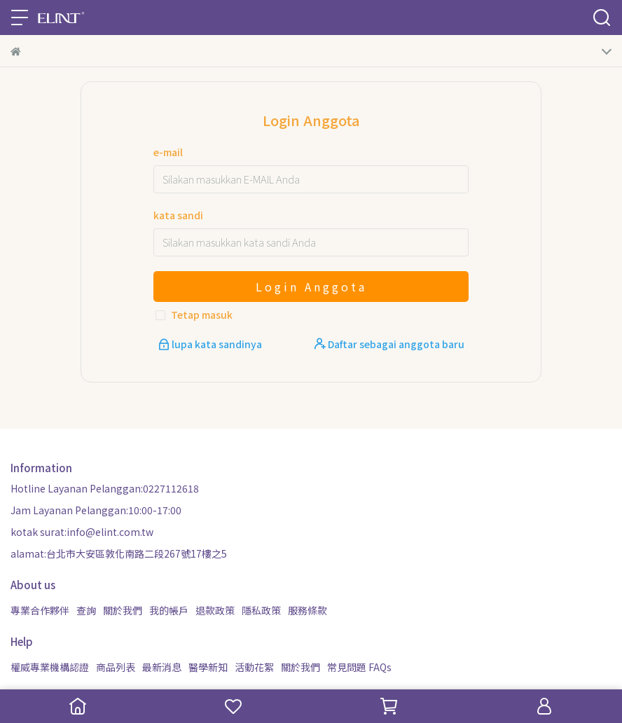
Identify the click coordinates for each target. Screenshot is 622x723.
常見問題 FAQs (359, 667)
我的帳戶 (168, 610)
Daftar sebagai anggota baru (389, 344)
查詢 (86, 610)
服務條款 (307, 610)
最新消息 (161, 667)
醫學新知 (208, 667)
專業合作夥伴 (40, 610)
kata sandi (178, 215)
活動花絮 (254, 667)
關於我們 (122, 610)
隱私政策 (261, 610)
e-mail (168, 152)
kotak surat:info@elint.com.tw (82, 532)
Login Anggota (311, 286)
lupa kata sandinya (211, 344)
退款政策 (215, 610)
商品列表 (115, 667)
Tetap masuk (202, 315)
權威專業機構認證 (50, 667)
